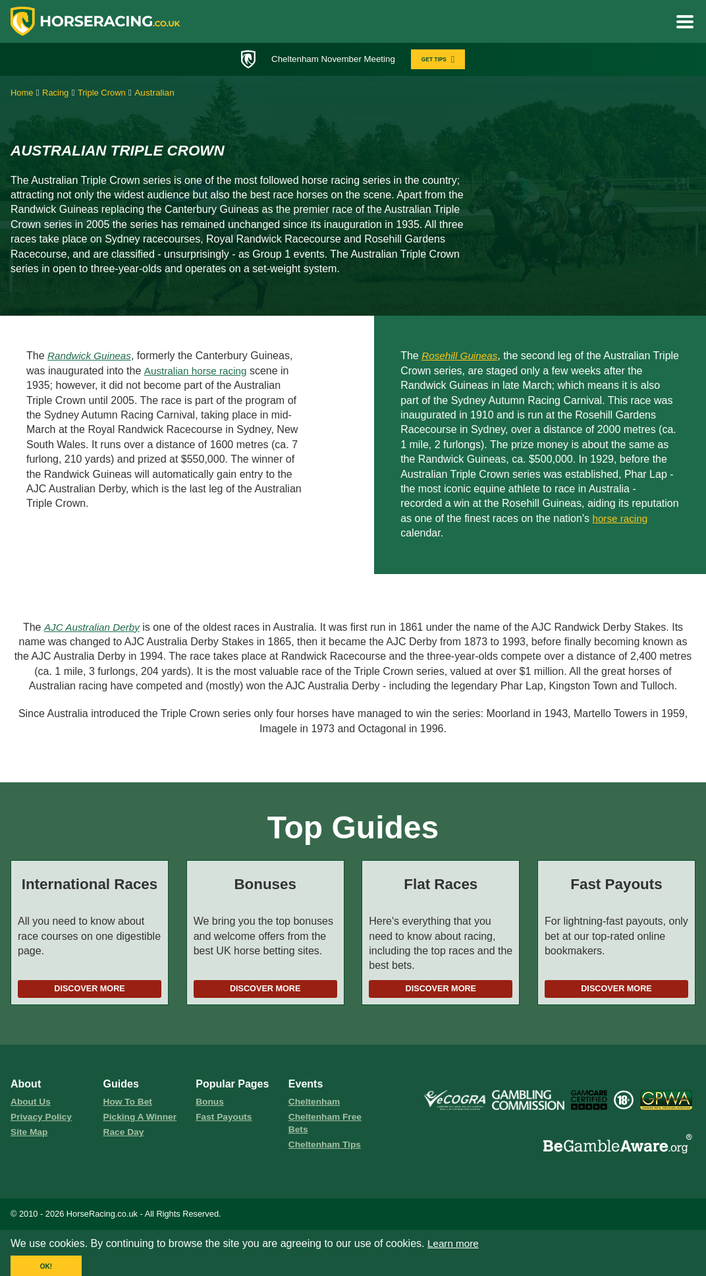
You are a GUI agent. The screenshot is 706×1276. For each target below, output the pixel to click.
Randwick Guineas (91, 357)
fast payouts (225, 1120)
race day (124, 1136)
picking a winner (141, 1120)
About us (32, 1104)
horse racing (621, 519)
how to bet (129, 1104)
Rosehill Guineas (461, 357)
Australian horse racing (198, 372)
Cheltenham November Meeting (330, 59)
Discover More (89, 990)
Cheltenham (315, 1104)
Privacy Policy (43, 1120)
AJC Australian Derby (91, 628)
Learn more (454, 1248)
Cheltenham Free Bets (327, 1127)
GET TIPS (443, 60)
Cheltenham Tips (326, 1149)
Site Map (30, 1136)
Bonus (210, 1104)
